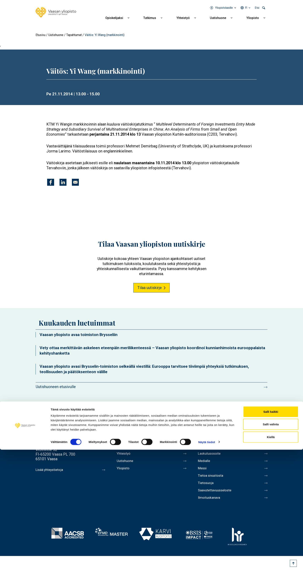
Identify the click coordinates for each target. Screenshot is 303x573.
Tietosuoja (207, 487)
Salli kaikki (270, 535)
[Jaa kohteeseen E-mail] (75, 182)
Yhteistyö (183, 18)
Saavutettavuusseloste (217, 495)
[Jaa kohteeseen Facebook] (50, 182)
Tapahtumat (74, 35)
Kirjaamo (205, 447)
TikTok (263, 424)
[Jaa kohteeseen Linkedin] (63, 182)
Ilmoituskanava (210, 503)
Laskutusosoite (211, 455)
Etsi (257, 7)
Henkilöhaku (208, 438)
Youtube (231, 424)
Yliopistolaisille (223, 7)
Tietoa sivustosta (212, 479)
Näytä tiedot (206, 565)
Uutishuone (218, 18)
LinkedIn (253, 424)
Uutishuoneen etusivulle (56, 386)
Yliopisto (252, 18)
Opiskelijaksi (114, 18)
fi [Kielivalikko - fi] (246, 7)
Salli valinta (271, 547)
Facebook (209, 424)
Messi (203, 471)
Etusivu (40, 35)
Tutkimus (149, 18)
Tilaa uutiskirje (149, 287)
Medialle (205, 463)
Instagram (242, 424)
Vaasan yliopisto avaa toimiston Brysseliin (78, 334)
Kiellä (271, 560)
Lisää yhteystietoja (51, 469)
